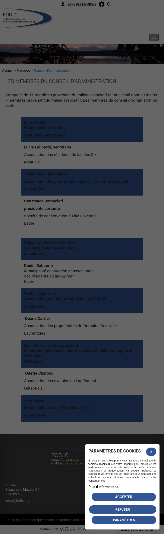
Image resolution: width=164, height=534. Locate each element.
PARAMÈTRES (124, 520)
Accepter (123, 497)
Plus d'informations (103, 487)
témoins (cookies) (99, 464)
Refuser (122, 509)
